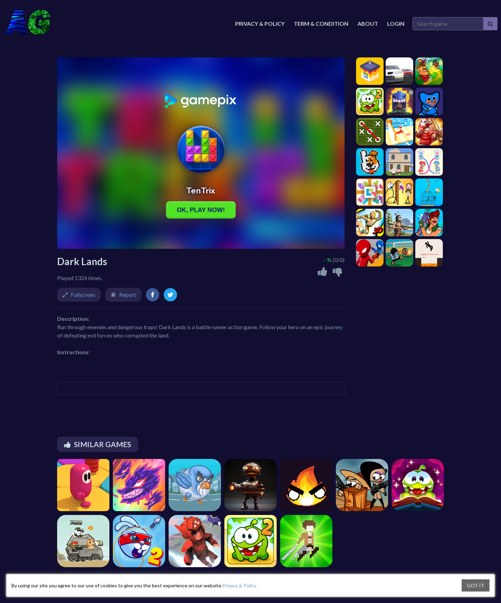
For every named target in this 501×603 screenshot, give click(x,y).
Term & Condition (321, 23)
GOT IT (475, 585)
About (367, 23)
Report (127, 294)
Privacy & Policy (239, 585)
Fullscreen (83, 294)
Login (395, 23)
